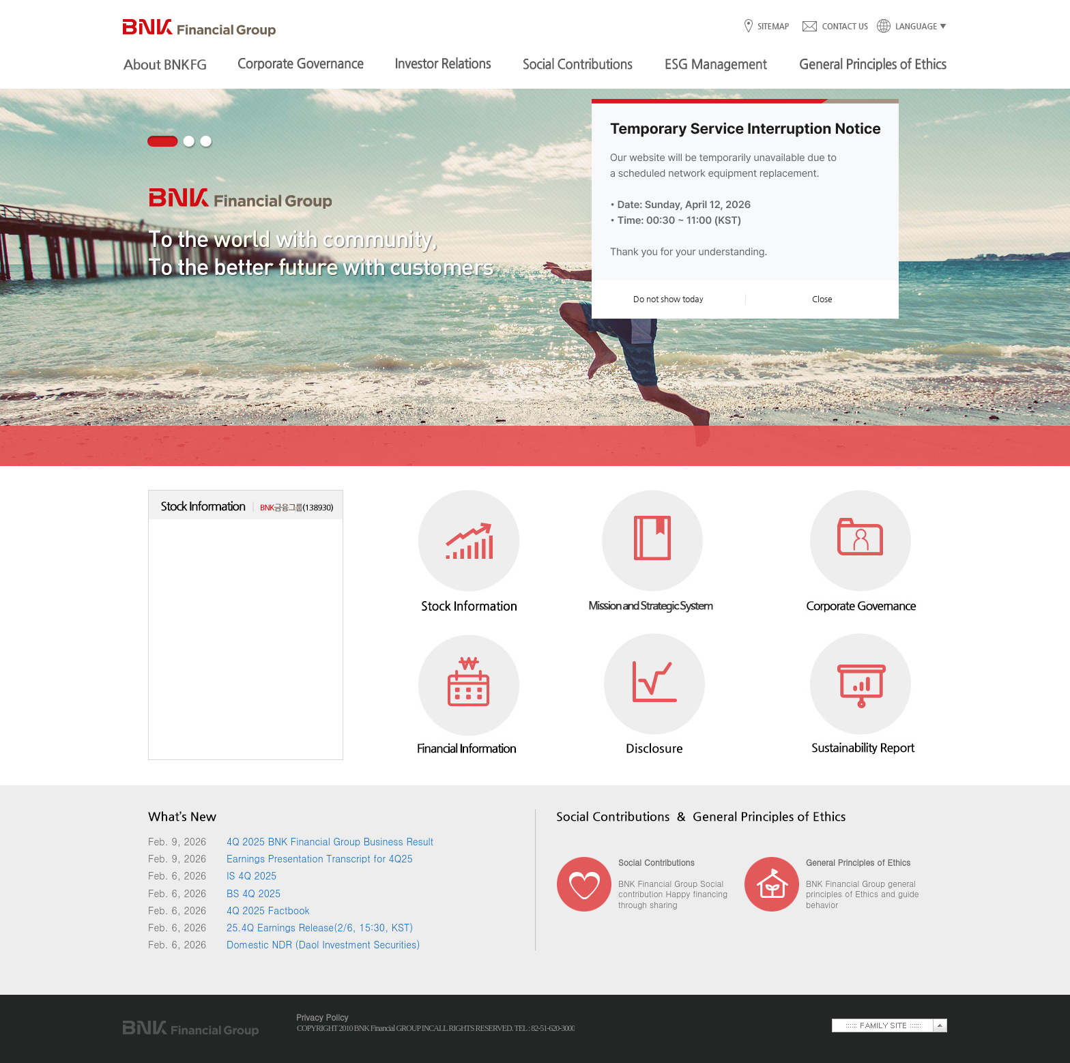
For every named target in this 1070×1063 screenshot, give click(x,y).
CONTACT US (834, 27)
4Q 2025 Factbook (268, 910)
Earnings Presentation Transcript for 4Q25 (320, 858)
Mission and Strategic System (652, 557)
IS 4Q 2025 (251, 875)
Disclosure (652, 691)
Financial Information (469, 691)
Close (822, 299)
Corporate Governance (861, 557)
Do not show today (668, 299)
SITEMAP (772, 27)
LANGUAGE (907, 27)
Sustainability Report (861, 691)
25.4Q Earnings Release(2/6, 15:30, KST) (320, 927)
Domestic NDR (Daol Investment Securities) (323, 944)
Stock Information (469, 557)
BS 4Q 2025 (253, 893)
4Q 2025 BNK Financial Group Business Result (330, 841)
